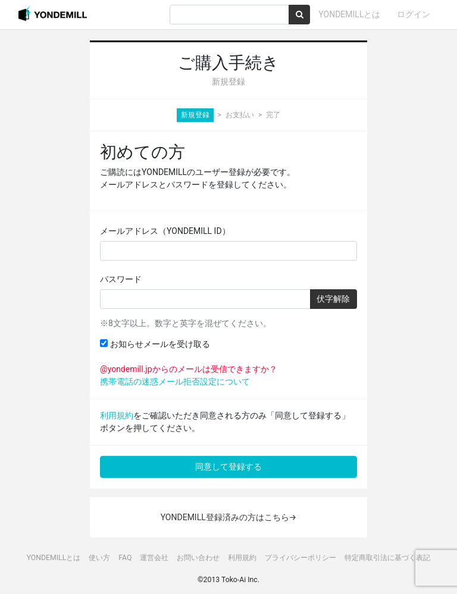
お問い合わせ (198, 558)
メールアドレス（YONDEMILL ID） (165, 231)
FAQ (125, 558)
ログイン (413, 14)
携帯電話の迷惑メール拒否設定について (175, 381)
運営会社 (154, 558)
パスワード (121, 279)
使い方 (99, 558)
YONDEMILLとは (349, 14)
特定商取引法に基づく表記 (387, 558)
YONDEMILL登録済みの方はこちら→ (229, 517)
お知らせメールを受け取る (154, 344)
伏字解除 (333, 299)
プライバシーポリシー (300, 558)
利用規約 (116, 415)
